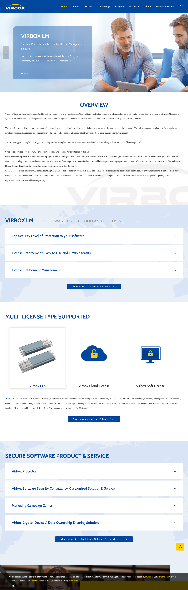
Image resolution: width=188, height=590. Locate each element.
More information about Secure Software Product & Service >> (94, 539)
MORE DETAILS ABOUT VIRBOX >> (94, 286)
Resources (134, 6)
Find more (73, 581)
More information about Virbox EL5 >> (94, 419)
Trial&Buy (119, 6)
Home (64, 6)
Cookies (149, 577)
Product (76, 6)
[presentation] (6, 52)
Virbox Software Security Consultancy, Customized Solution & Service (94, 488)
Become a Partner (165, 6)
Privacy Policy (163, 577)
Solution (89, 6)
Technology (104, 6)
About (148, 6)
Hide (14, 586)
